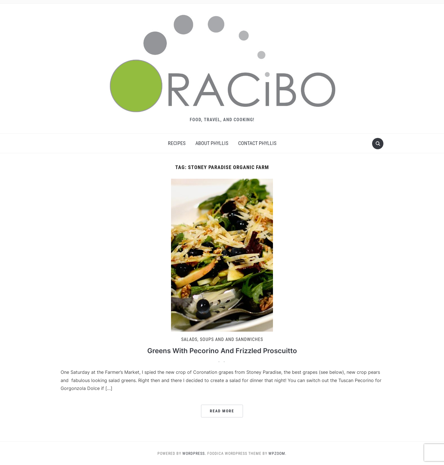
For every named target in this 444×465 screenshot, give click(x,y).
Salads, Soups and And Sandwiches (222, 339)
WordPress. (194, 453)
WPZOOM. (277, 453)
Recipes (176, 143)
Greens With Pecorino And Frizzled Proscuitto (222, 351)
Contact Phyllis (257, 143)
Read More (222, 411)
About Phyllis (211, 143)
